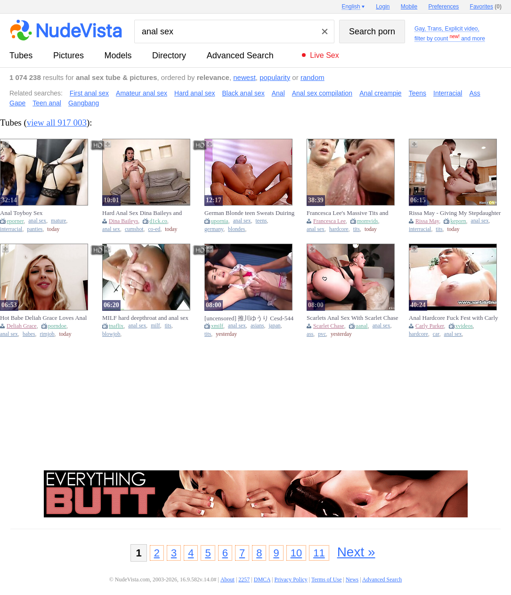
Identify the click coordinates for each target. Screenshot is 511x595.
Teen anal (46, 103)
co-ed (154, 229)
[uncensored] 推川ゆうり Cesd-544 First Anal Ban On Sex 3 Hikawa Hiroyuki (248, 318)
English (350, 6)
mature (58, 221)
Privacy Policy (290, 579)
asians (257, 326)
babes (29, 334)
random (312, 77)
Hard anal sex (194, 93)
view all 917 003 (57, 122)
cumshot (134, 229)
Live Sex (324, 55)
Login (382, 6)
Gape (17, 103)
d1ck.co (158, 221)
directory (169, 55)
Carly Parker (429, 326)
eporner (15, 221)
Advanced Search (240, 55)
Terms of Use (326, 579)
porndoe (57, 326)
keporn (458, 221)
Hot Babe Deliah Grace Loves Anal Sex (43, 318)
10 (296, 553)
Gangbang (83, 103)
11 (318, 553)
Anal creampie (380, 93)
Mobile (409, 6)
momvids (367, 221)
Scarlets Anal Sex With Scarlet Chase (352, 317)
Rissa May (427, 221)
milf (155, 326)
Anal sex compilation (322, 93)
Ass (474, 93)
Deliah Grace (22, 326)
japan (274, 326)
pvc (322, 334)
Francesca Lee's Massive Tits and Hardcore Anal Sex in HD (347, 213)
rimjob (47, 334)
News (352, 579)
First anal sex (89, 93)
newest (244, 77)
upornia (219, 221)
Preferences (444, 6)
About (227, 579)
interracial (11, 229)
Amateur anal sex (141, 93)
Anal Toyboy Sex (21, 212)
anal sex (37, 221)
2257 (244, 579)
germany (213, 229)
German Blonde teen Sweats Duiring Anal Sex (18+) (249, 213)
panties (34, 229)
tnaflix (116, 326)
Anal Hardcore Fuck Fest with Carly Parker (453, 318)
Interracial (447, 93)
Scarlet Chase (328, 326)
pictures (68, 55)
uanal (362, 326)
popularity (275, 77)
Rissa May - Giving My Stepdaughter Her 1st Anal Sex (455, 213)
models (118, 55)
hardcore (339, 229)
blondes (236, 229)
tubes (20, 55)
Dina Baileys (123, 221)
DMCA (262, 579)
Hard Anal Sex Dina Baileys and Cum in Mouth (142, 213)
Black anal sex (243, 93)
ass (310, 334)
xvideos (464, 326)
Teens (417, 93)
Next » (356, 552)
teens (261, 221)
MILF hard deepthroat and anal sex (145, 317)
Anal (278, 93)
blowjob (111, 334)
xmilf (217, 326)
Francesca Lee (329, 221)
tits (356, 229)
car (436, 334)
